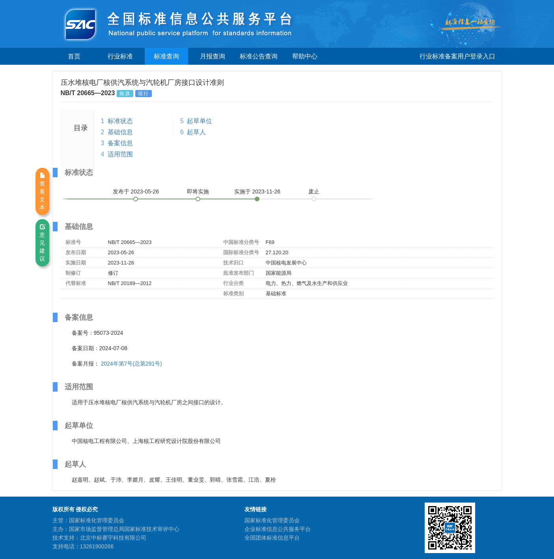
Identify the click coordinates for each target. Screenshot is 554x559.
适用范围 (120, 154)
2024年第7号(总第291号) (131, 363)
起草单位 (199, 121)
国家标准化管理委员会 (272, 520)
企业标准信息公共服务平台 (277, 529)
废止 (313, 191)
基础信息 (120, 132)
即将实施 (198, 191)
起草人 (196, 132)
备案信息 (120, 143)
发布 (136, 191)
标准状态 (120, 121)
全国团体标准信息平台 (272, 538)
